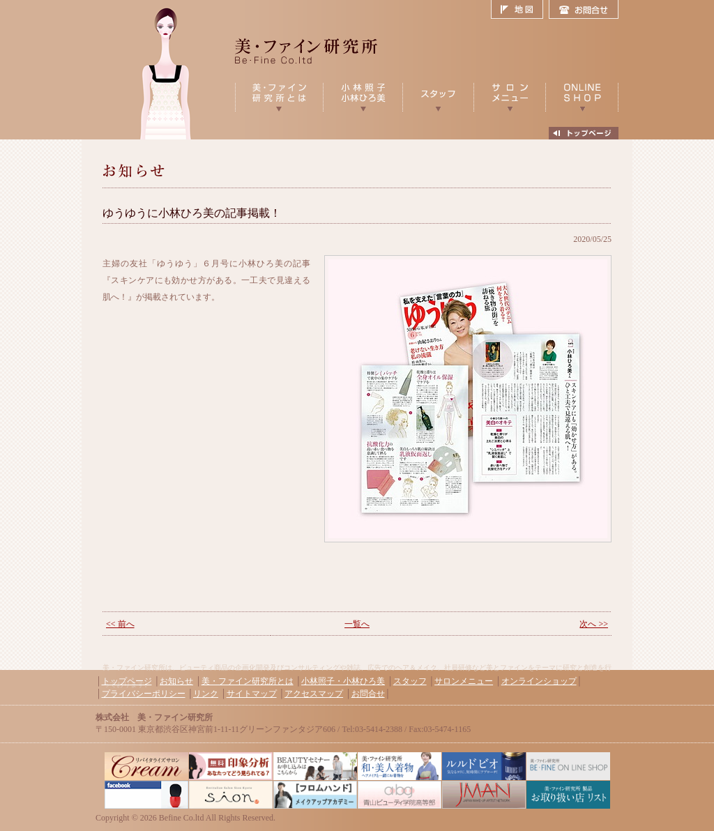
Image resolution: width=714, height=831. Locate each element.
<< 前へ (120, 624)
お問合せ (583, 10)
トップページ (127, 681)
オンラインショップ (539, 681)
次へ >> (593, 624)
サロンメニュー (463, 681)
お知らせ (176, 681)
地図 (520, 10)
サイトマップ (252, 694)
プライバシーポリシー (143, 694)
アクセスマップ (313, 694)
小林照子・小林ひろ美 (343, 681)
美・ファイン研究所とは (248, 681)
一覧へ (357, 624)
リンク (205, 694)
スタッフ (410, 681)
